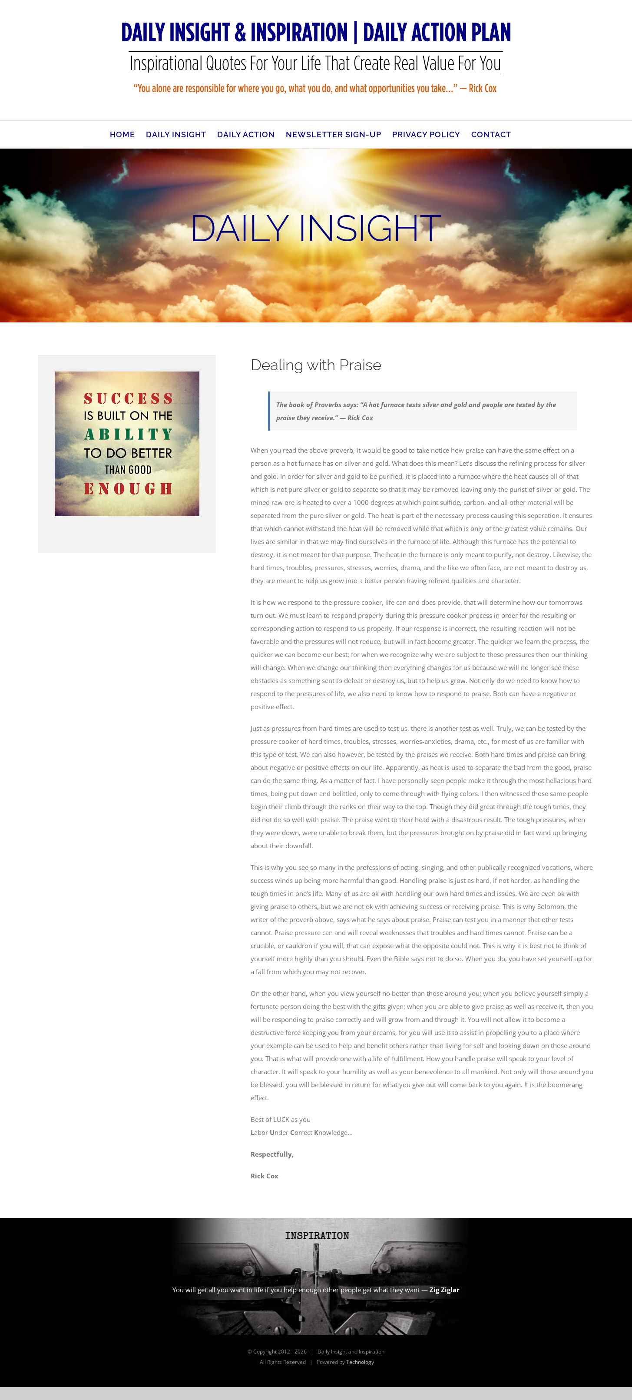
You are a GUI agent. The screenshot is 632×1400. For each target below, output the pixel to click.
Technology (360, 1362)
